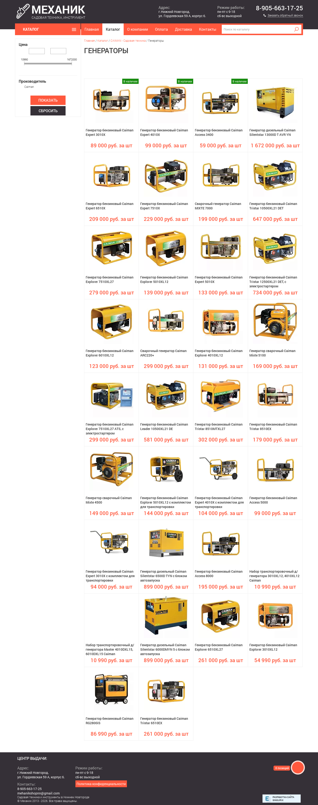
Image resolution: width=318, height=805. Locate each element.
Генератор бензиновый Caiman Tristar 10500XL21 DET (273, 205)
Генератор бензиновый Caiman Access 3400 (219, 132)
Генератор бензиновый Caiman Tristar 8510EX (273, 426)
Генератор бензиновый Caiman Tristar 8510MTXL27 (219, 426)
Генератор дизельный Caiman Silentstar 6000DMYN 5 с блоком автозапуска (165, 649)
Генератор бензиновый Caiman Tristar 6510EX (164, 720)
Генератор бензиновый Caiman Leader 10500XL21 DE (164, 426)
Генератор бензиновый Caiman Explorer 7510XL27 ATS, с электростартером (109, 428)
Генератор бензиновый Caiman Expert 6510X (109, 205)
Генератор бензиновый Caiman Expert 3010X (109, 132)
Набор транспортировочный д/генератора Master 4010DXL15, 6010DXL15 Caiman (110, 649)
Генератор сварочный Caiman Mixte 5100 (272, 353)
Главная (92, 29)
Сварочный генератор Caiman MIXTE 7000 (218, 205)
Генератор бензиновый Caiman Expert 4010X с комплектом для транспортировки (219, 502)
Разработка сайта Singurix (283, 799)
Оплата (161, 29)
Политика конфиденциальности (101, 784)
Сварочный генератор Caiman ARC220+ (163, 353)
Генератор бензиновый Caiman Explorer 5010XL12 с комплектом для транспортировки (165, 502)
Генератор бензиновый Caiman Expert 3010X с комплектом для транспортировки (110, 575)
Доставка (183, 29)
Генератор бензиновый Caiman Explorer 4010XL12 (219, 353)
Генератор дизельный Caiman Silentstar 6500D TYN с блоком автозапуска (163, 575)
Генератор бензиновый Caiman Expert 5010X (219, 279)
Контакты (207, 29)
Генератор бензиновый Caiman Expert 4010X (164, 132)
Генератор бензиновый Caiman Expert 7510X (164, 205)
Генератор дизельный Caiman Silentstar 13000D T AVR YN (272, 132)
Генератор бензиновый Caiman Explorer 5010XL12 (164, 279)
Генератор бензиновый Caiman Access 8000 (219, 573)
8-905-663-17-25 (279, 8)
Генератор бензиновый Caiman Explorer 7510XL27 (109, 279)
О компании (137, 29)
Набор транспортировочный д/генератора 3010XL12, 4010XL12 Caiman (274, 575)
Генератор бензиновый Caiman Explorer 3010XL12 (273, 647)
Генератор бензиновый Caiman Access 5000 (273, 500)
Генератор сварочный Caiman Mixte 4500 (109, 500)
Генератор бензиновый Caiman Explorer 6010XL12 (109, 353)
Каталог (113, 29)
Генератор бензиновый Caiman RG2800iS (109, 720)
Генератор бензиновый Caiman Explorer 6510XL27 (219, 647)
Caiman (29, 87)
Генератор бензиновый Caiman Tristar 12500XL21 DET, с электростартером (273, 281)
